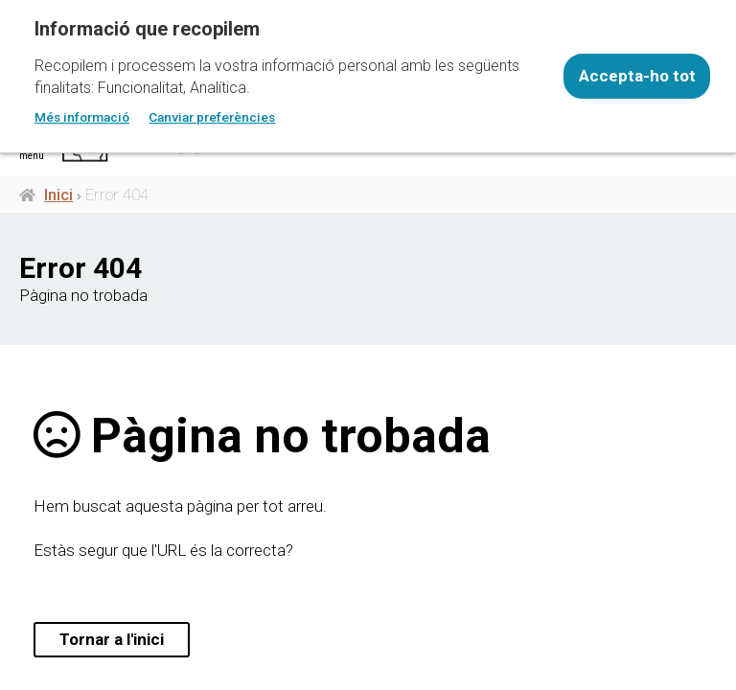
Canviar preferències (212, 117)
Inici (58, 194)
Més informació (81, 117)
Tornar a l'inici (111, 639)
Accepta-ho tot (637, 75)
